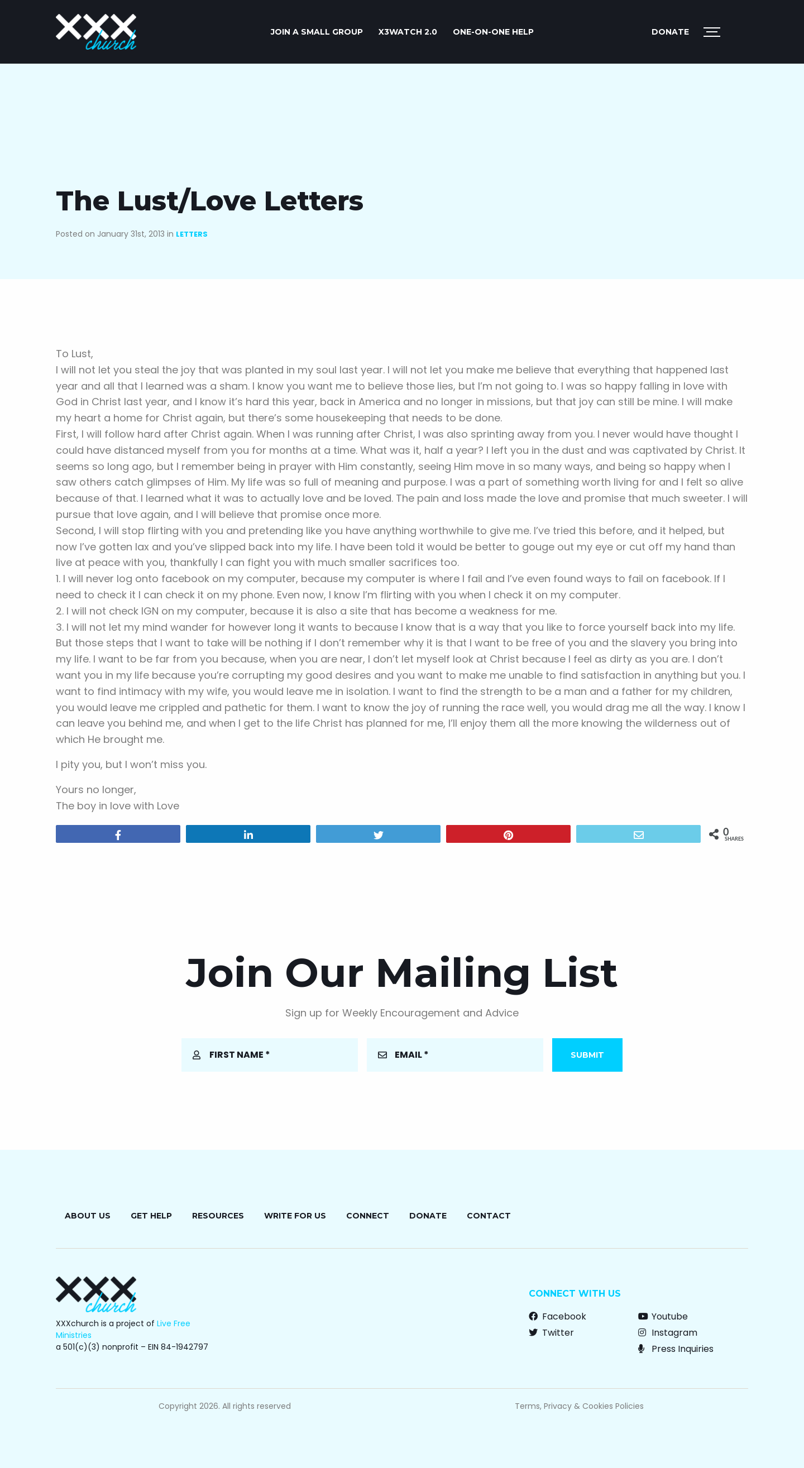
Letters (192, 234)
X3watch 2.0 (408, 32)
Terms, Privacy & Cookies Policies (579, 1406)
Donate (670, 32)
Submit (587, 1055)
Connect (367, 1216)
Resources (218, 1216)
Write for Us (295, 1216)
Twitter (551, 1332)
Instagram (667, 1332)
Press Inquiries (676, 1349)
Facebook (557, 1316)
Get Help (151, 1216)
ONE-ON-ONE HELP (493, 32)
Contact (489, 1216)
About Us (88, 1216)
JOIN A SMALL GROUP (317, 32)
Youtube (663, 1316)
